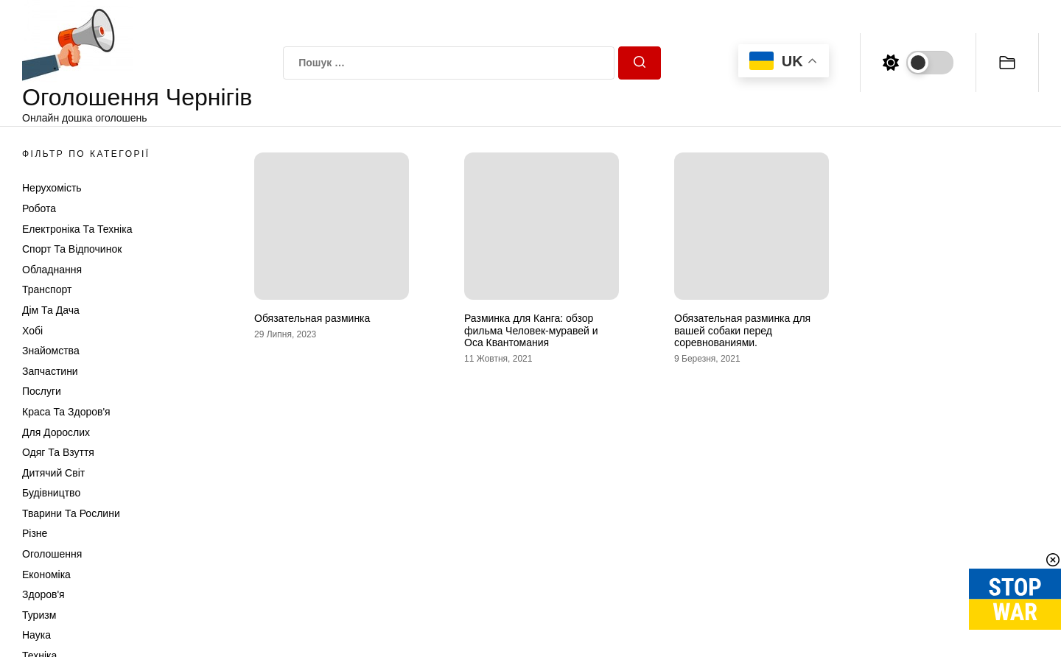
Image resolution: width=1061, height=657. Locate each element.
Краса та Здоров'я (66, 412)
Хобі (32, 331)
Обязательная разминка (312, 318)
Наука (36, 635)
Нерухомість (52, 188)
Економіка (46, 574)
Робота (39, 208)
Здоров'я (43, 594)
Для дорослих (56, 432)
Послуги (41, 391)
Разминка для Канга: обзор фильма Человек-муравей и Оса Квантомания (531, 330)
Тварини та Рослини (71, 513)
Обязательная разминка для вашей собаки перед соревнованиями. (742, 330)
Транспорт (46, 289)
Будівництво (51, 493)
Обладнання (52, 269)
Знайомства (51, 350)
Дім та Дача (51, 310)
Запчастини (50, 371)
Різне (34, 533)
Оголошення (52, 554)
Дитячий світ (53, 473)
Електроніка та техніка (77, 229)
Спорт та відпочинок (72, 249)
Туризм (39, 615)
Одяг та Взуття (58, 452)
